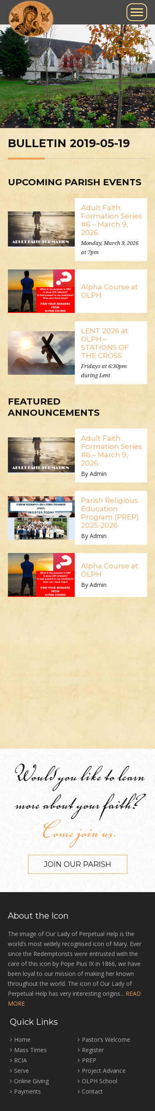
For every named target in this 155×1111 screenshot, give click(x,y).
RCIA (20, 1060)
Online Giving (31, 1081)
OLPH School (99, 1081)
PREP (89, 1060)
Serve (21, 1071)
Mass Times (30, 1050)
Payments (27, 1091)
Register (93, 1050)
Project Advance (104, 1071)
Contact (92, 1091)
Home (22, 1039)
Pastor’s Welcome (106, 1039)
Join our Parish (77, 864)
